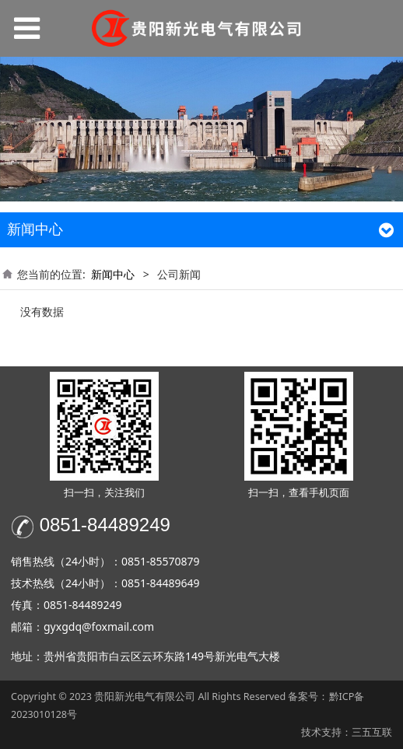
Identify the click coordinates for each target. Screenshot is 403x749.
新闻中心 (113, 274)
